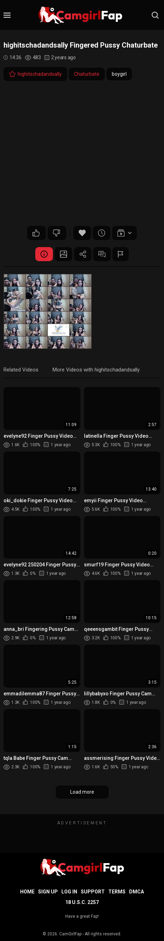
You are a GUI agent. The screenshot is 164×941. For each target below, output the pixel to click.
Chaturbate (86, 74)
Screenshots (63, 254)
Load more (82, 792)
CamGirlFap (70, 933)
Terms (117, 891)
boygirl (119, 74)
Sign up (48, 891)
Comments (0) (102, 254)
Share (82, 254)
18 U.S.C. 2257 (82, 902)
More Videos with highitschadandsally (96, 370)
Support (93, 891)
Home (27, 891)
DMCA (136, 891)
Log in (69, 891)
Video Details (44, 254)
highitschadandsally (35, 74)
